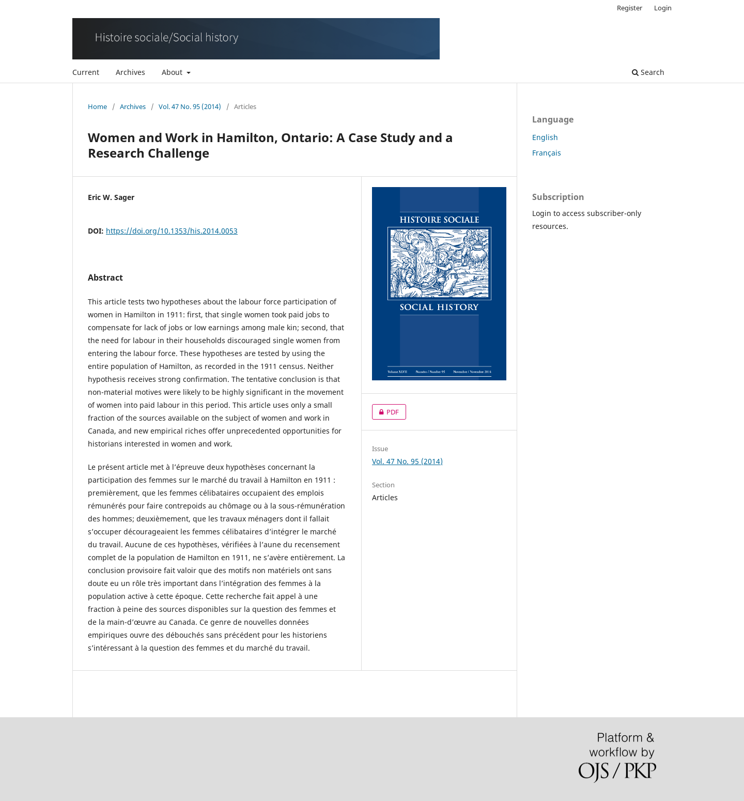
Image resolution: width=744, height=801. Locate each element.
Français (546, 153)
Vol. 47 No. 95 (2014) (190, 106)
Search (648, 72)
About (173, 72)
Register (629, 7)
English (545, 137)
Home (97, 106)
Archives (130, 72)
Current (85, 72)
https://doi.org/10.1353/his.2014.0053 (172, 231)
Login (663, 7)
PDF (385, 412)
